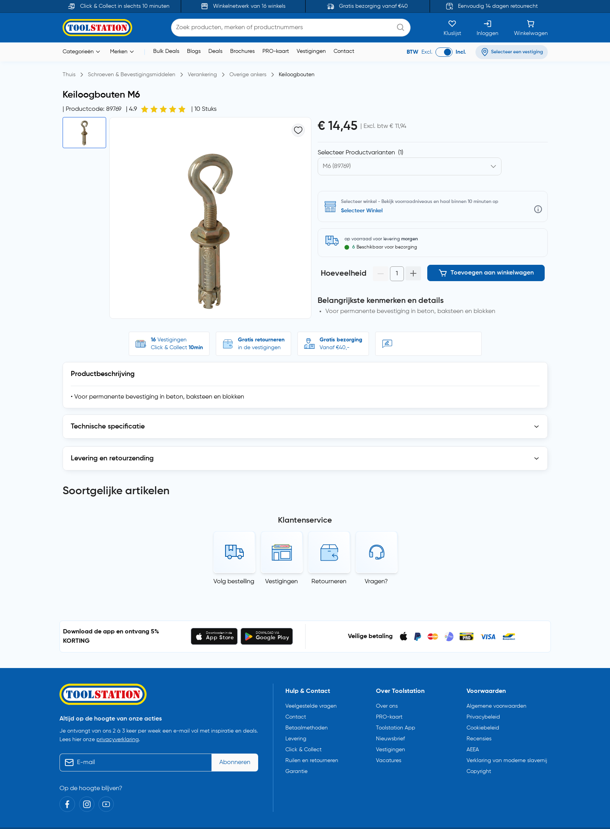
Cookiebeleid (483, 725)
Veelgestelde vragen (311, 703)
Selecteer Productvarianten (360, 152)
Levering (295, 735)
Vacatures (388, 757)
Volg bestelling (233, 578)
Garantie (296, 768)
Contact (344, 51)
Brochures (242, 51)
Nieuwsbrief (390, 735)
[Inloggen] (487, 27)
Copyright (479, 768)
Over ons (387, 703)
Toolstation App (395, 725)
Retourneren (328, 578)
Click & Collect (303, 746)
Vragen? (376, 578)
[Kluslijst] (452, 27)
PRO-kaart (275, 51)
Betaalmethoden (306, 725)
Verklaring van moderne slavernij (507, 757)
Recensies (479, 735)
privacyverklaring (117, 736)
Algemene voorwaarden (496, 703)
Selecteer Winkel (362, 210)
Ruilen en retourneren (311, 757)
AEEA (473, 746)
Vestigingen (311, 51)
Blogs (194, 51)
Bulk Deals (166, 51)
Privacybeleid (483, 714)
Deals (215, 51)
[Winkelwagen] (531, 27)
